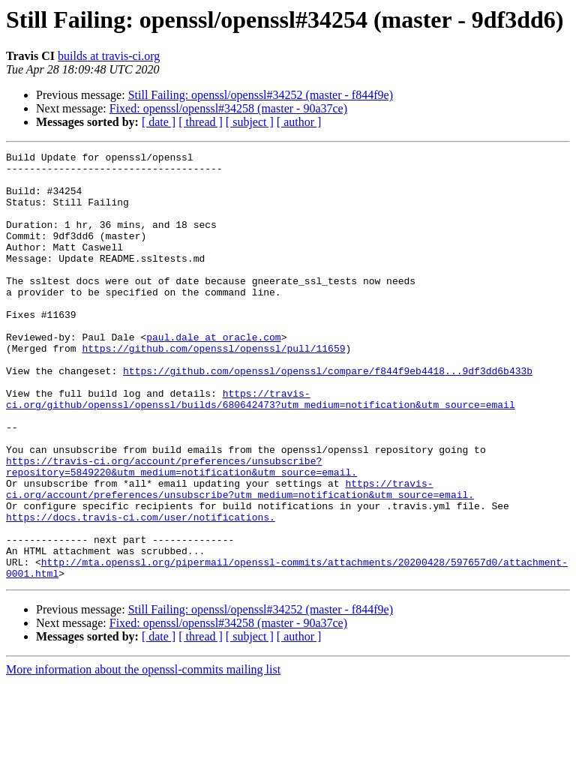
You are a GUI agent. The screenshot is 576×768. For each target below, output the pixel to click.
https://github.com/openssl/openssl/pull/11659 (213, 388)
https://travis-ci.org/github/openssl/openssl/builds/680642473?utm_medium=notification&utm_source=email (260, 449)
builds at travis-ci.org (109, 56)
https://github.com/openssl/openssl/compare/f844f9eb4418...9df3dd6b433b (327, 415)
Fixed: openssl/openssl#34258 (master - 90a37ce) (228, 108)
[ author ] (299, 122)
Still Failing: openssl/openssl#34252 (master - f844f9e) (260, 94)
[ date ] (159, 122)
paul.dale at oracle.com (213, 375)
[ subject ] (250, 122)
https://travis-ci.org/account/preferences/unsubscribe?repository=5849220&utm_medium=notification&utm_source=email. (181, 530)
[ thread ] (200, 122)
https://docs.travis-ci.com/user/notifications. (140, 591)
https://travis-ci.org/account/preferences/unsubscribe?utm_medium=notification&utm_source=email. (240, 557)
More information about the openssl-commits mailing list (143, 754)
